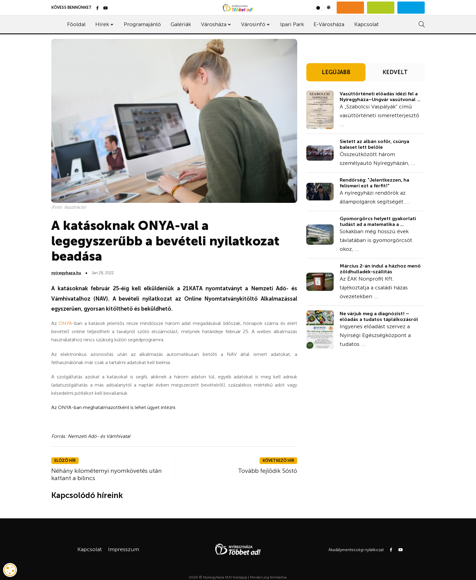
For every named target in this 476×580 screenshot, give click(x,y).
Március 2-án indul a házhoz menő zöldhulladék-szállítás (380, 269)
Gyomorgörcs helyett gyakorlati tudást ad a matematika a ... (378, 221)
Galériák (181, 24)
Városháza (213, 24)
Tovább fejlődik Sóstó (267, 470)
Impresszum (123, 549)
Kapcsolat (366, 24)
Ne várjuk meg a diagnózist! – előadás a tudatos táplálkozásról (379, 316)
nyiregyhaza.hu (66, 273)
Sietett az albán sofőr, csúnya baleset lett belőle (374, 144)
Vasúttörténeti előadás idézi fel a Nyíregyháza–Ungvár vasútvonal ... (380, 96)
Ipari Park (292, 24)
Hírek (102, 24)
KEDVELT (395, 72)
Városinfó (253, 24)
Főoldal (76, 24)
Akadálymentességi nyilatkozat (356, 550)
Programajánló (142, 24)
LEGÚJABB (336, 72)
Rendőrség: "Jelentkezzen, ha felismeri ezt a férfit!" (374, 183)
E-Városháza (329, 24)
